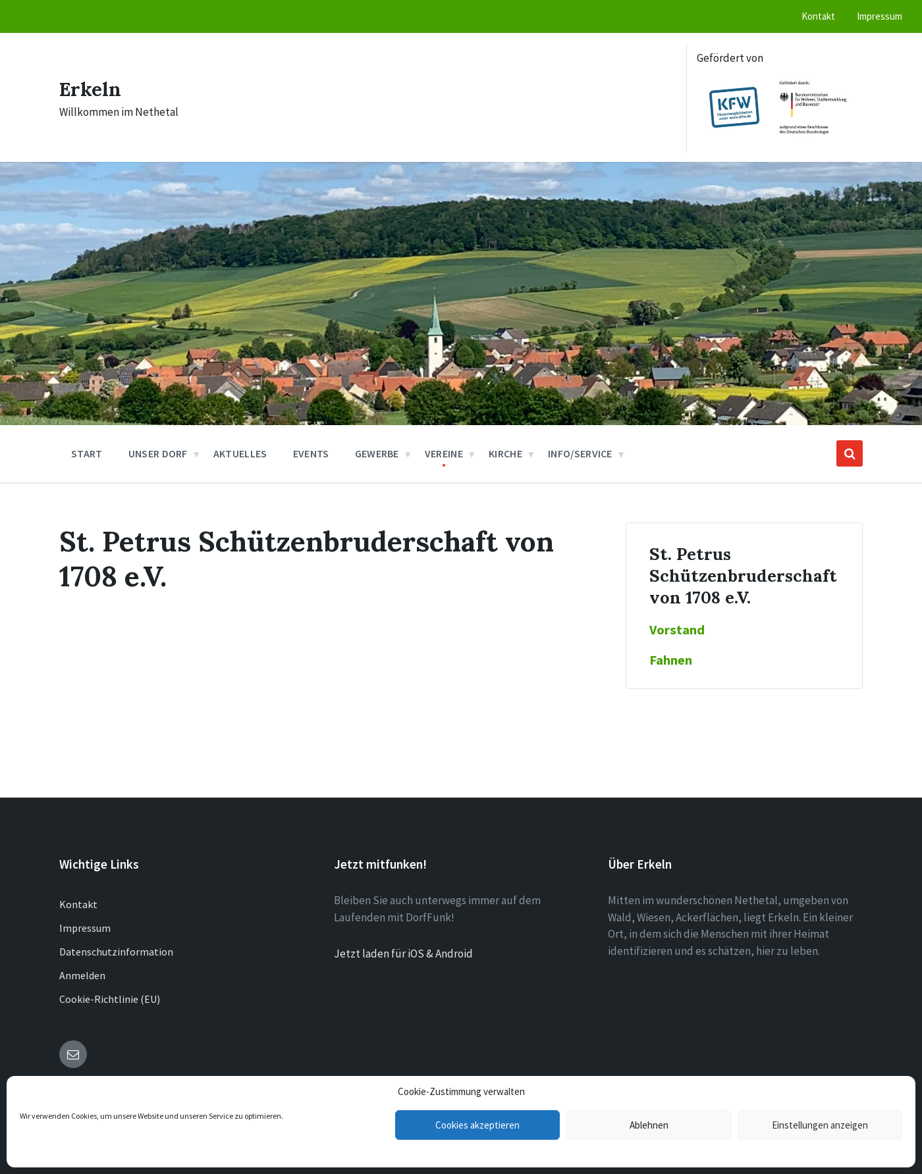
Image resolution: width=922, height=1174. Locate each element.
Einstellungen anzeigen (820, 1125)
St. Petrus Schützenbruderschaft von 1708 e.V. (743, 575)
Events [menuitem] (311, 453)
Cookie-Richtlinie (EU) (109, 999)
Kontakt (78, 904)
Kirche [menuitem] (505, 453)
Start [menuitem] (87, 453)
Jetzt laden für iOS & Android (403, 953)
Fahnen (670, 660)
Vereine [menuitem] (444, 453)
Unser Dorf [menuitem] (158, 453)
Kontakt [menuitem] (818, 16)
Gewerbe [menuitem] (377, 453)
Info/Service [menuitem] (580, 453)
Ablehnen (649, 1125)
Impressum (85, 927)
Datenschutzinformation (116, 951)
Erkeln (90, 88)
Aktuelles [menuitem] (240, 453)
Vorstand (677, 629)
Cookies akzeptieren (477, 1125)
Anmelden (82, 975)
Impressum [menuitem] (879, 16)
